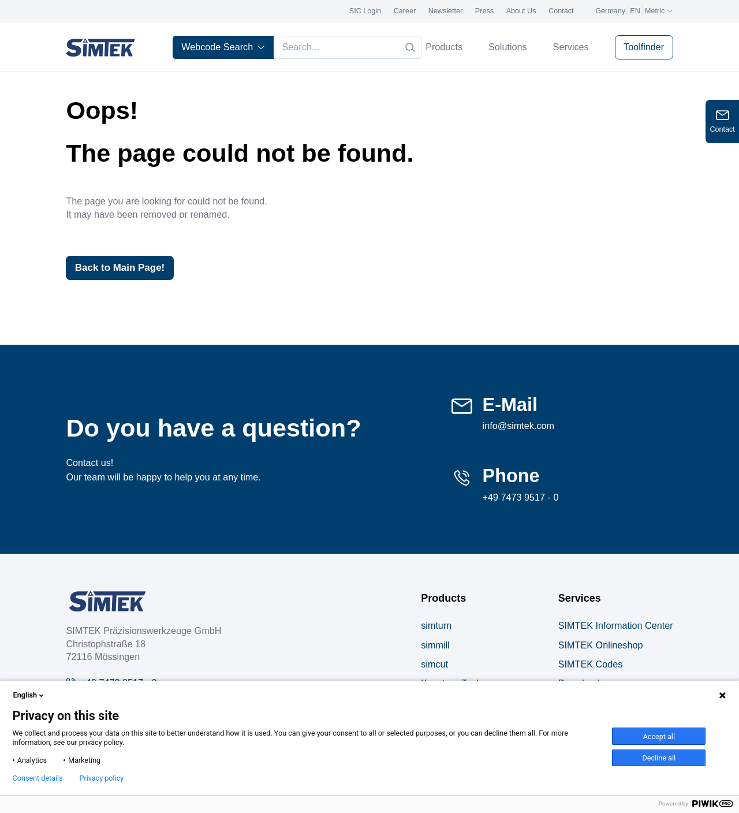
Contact (560, 11)
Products (449, 47)
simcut (434, 664)
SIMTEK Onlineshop (600, 645)
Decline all (659, 758)
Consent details (38, 778)
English (29, 695)
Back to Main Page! (122, 268)
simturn (436, 626)
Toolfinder (644, 47)
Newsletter (445, 11)
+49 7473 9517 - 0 (521, 498)
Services (575, 47)
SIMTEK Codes (590, 664)
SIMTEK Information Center (615, 626)
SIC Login (365, 11)
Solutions (512, 47)
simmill (435, 645)
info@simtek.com (518, 427)
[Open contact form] (722, 121)
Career (405, 11)
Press (484, 11)
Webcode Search (223, 47)
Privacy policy (101, 778)
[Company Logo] (107, 602)
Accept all (659, 736)
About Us (521, 11)
